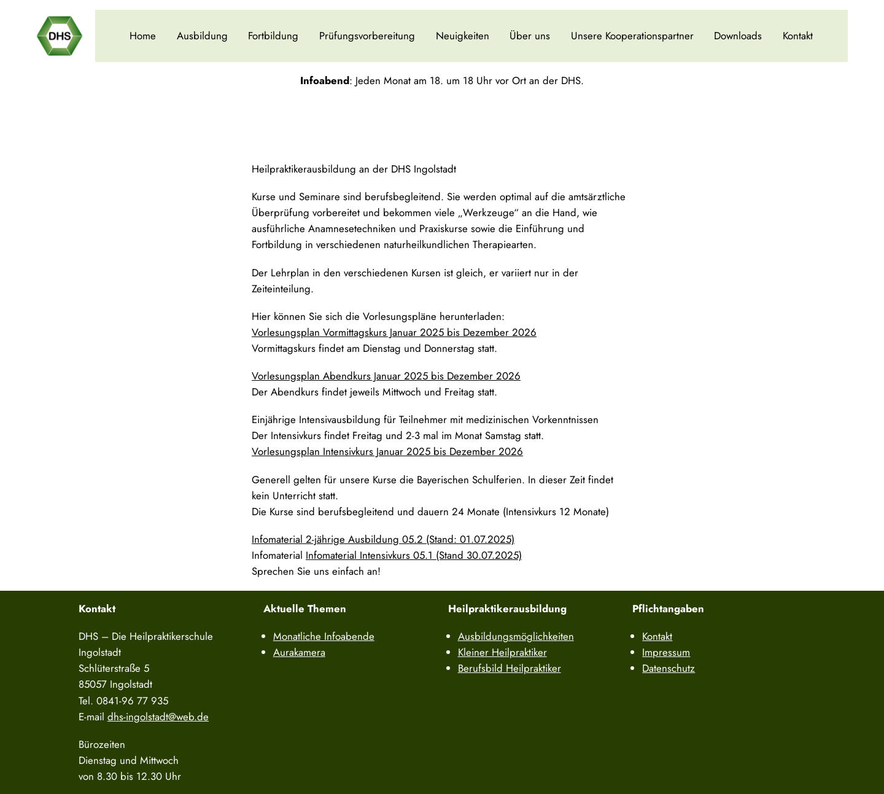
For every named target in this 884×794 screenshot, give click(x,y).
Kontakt (798, 35)
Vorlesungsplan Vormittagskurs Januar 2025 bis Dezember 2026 (394, 332)
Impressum (666, 652)
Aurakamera (299, 652)
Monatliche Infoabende (323, 636)
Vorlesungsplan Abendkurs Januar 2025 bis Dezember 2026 (386, 375)
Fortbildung (273, 35)
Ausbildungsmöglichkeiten (516, 636)
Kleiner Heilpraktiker (502, 652)
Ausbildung (202, 35)
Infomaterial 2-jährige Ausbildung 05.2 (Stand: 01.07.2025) (383, 539)
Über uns (530, 35)
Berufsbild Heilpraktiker (509, 668)
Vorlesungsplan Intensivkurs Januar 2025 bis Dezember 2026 (387, 451)
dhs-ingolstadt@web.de (158, 716)
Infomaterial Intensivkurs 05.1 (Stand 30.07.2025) (414, 555)
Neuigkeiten (462, 35)
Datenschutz (668, 668)
